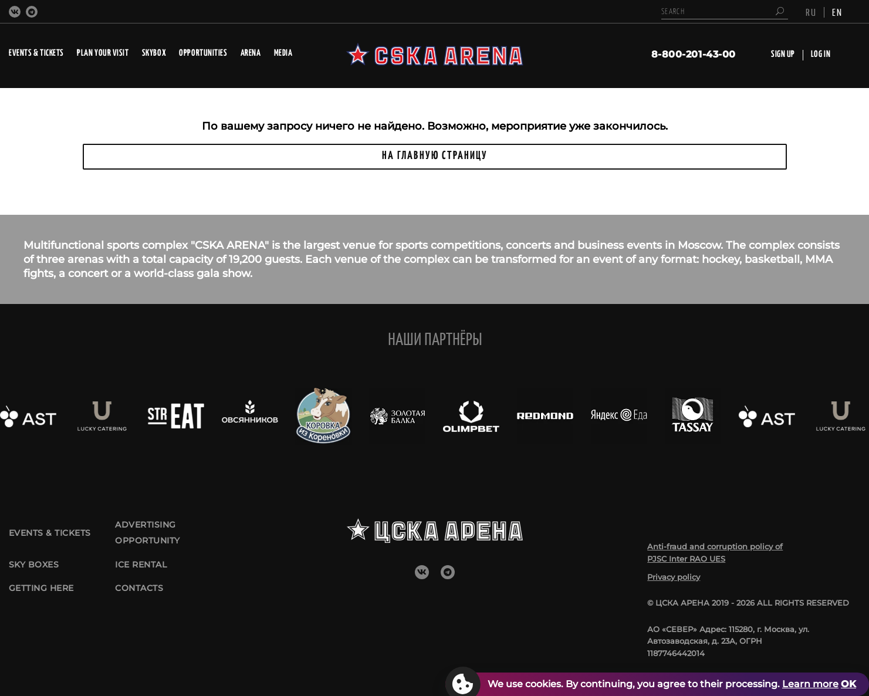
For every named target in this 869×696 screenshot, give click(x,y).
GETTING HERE (44, 600)
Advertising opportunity (151, 530)
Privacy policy (673, 577)
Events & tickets (53, 529)
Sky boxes (35, 568)
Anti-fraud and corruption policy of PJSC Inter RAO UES (715, 552)
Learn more (810, 684)
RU (811, 11)
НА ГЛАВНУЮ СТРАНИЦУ (435, 155)
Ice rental (143, 568)
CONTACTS (140, 600)
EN (837, 11)
